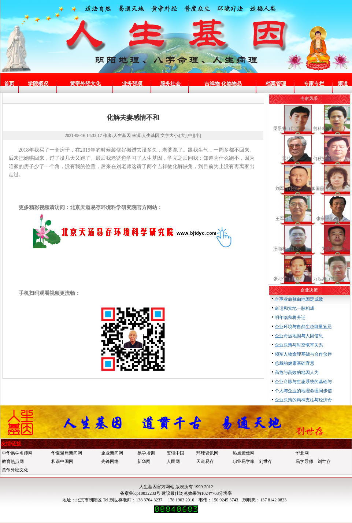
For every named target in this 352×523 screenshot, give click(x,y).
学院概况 (38, 83)
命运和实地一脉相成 (294, 308)
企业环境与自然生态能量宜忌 (303, 326)
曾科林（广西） (328, 128)
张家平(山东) (328, 218)
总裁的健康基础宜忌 (294, 363)
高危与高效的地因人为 (297, 372)
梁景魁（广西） (288, 128)
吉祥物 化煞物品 (223, 83)
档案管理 (276, 83)
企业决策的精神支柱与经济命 (303, 400)
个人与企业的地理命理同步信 (303, 390)
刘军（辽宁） (288, 188)
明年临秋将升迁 (290, 317)
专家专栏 (314, 83)
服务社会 (170, 83)
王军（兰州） (288, 218)
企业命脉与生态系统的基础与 (303, 381)
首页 (9, 83)
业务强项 (132, 83)
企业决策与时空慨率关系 (299, 345)
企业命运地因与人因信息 (299, 335)
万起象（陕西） (328, 278)
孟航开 (288, 158)
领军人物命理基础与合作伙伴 (303, 354)
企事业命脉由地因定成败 (299, 299)
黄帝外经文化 (85, 83)
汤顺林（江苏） (288, 248)
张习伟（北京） (288, 278)
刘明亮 (328, 248)
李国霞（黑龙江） (328, 188)
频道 (343, 83)
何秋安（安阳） (328, 158)
